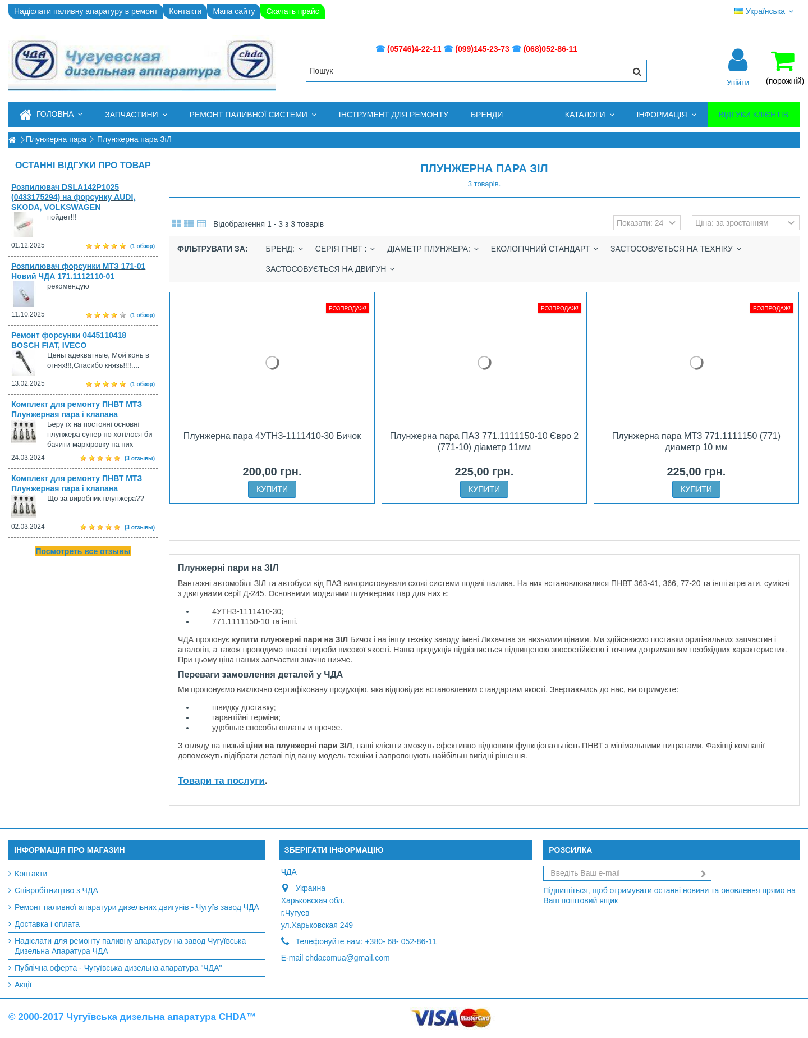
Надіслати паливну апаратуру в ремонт (86, 11)
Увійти (738, 82)
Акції (23, 984)
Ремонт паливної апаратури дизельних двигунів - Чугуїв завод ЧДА (137, 907)
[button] (136, 114)
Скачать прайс (292, 11)
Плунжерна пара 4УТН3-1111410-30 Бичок (272, 436)
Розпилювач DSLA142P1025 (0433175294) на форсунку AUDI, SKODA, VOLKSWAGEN (73, 197)
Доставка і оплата (47, 924)
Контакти (185, 11)
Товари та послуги (221, 780)
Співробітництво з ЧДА (56, 890)
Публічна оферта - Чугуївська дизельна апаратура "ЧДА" (118, 967)
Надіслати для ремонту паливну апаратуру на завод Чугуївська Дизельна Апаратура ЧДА (130, 945)
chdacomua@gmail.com (347, 957)
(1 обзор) (142, 246)
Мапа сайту (234, 11)
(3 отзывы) (140, 458)
